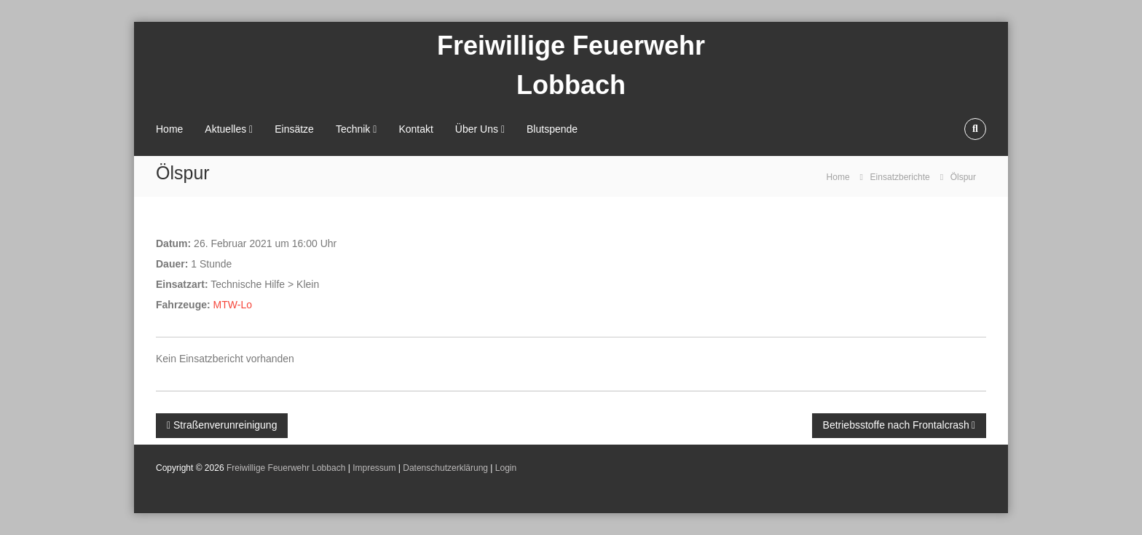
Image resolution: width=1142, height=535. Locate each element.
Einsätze (294, 129)
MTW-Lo (232, 305)
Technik (353, 129)
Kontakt (415, 129)
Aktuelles (225, 129)
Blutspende (552, 129)
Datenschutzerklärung (445, 468)
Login (505, 468)
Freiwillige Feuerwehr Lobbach (286, 468)
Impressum (374, 468)
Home (169, 129)
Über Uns (476, 129)
